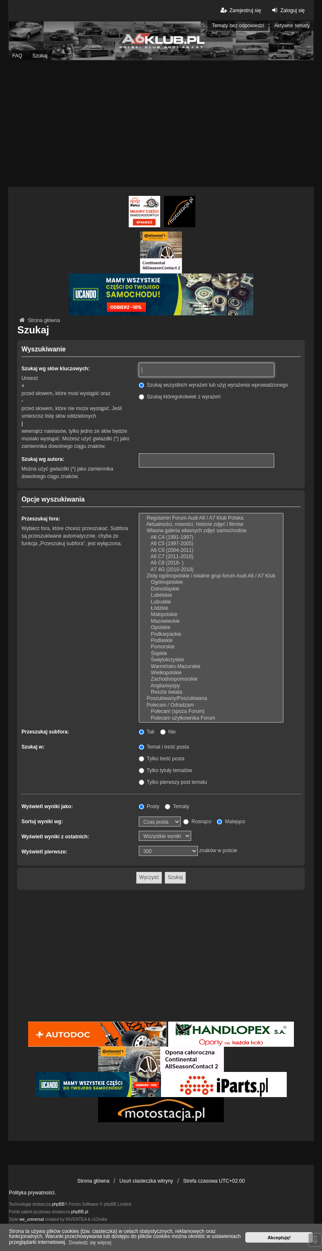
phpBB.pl (79, 1211)
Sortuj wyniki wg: (42, 821)
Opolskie (211, 627)
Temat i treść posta (164, 747)
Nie (168, 732)
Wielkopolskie (211, 673)
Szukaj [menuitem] (39, 56)
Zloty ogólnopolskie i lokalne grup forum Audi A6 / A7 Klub (211, 576)
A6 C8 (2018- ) (211, 563)
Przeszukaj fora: (40, 519)
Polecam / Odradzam (211, 705)
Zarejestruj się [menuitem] (240, 10)
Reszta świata (211, 692)
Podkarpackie (211, 634)
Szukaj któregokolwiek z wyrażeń (180, 397)
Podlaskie (211, 640)
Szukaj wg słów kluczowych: (55, 369)
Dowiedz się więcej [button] (90, 1243)
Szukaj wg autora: (42, 459)
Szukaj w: (32, 747)
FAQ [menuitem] (17, 56)
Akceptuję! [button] (279, 1237)
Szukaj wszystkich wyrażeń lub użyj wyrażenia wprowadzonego (213, 385)
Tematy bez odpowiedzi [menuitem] (238, 26)
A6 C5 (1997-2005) (211, 544)
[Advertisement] (161, 123)
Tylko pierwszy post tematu (173, 782)
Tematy (177, 806)
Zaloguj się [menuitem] (287, 10)
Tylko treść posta (161, 759)
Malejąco (231, 821)
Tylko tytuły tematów (165, 770)
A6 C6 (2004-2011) (211, 550)
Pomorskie (211, 647)
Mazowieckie (211, 621)
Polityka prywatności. (32, 1193)
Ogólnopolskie (211, 582)
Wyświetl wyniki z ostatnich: (55, 837)
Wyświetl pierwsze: (44, 852)
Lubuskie (211, 602)
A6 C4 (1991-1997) (211, 537)
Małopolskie (211, 614)
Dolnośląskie (211, 589)
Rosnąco (197, 821)
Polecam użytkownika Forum (211, 718)
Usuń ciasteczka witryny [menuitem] (146, 1181)
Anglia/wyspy (211, 686)
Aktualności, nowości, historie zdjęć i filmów (211, 524)
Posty (149, 806)
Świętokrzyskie (211, 660)
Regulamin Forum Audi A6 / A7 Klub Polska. (211, 518)
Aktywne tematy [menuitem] (292, 26)
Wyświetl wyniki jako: (47, 806)
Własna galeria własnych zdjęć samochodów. (211, 531)
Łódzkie (211, 608)
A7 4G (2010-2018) (211, 570)
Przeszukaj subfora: (45, 732)
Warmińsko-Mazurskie (211, 666)
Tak (147, 732)
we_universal (31, 1219)
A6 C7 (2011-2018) (211, 557)
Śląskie (211, 653)
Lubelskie (211, 595)
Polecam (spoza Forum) (211, 711)
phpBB (58, 1204)
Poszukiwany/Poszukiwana (211, 698)
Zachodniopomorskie (211, 679)
